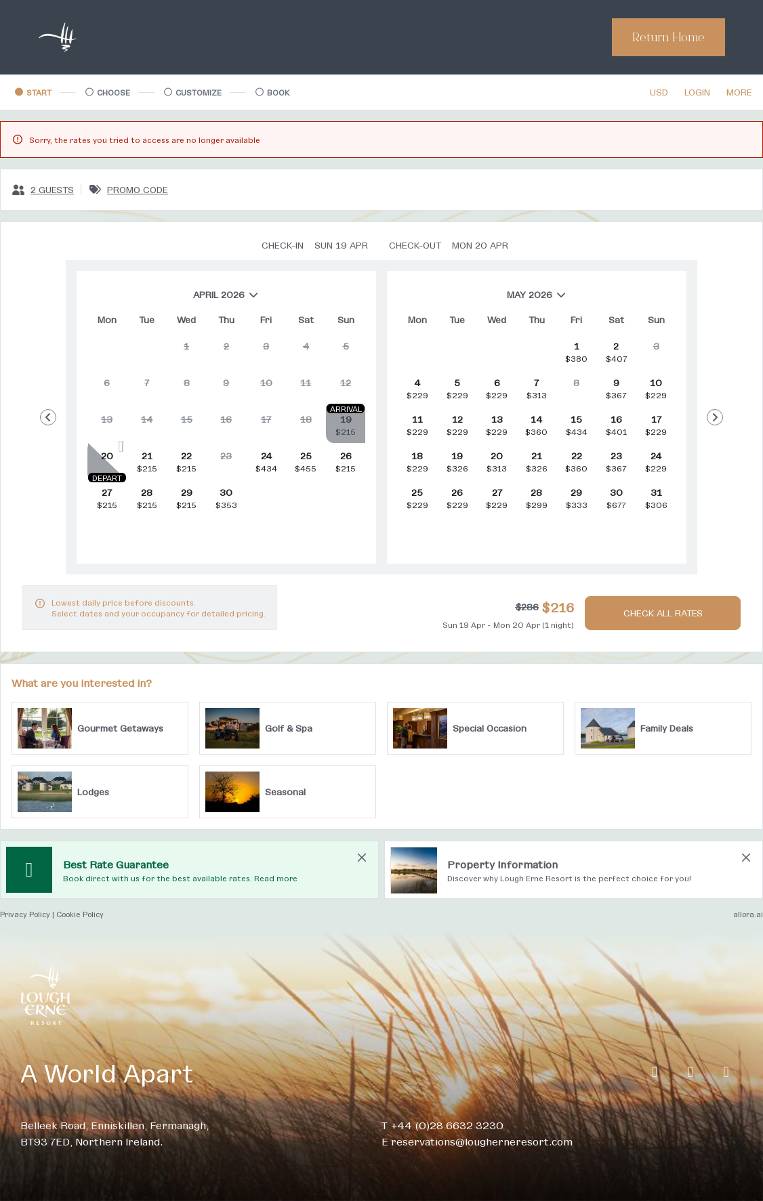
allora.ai (748, 914)
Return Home (668, 37)
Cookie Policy (80, 914)
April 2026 (173, 300)
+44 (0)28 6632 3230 (446, 1124)
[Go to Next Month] (715, 417)
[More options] (739, 92)
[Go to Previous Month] (48, 417)
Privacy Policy (25, 914)
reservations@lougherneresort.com (482, 1141)
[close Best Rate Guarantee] (362, 857)
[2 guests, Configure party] (42, 189)
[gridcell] (186, 351)
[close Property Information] (746, 857)
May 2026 (482, 300)
